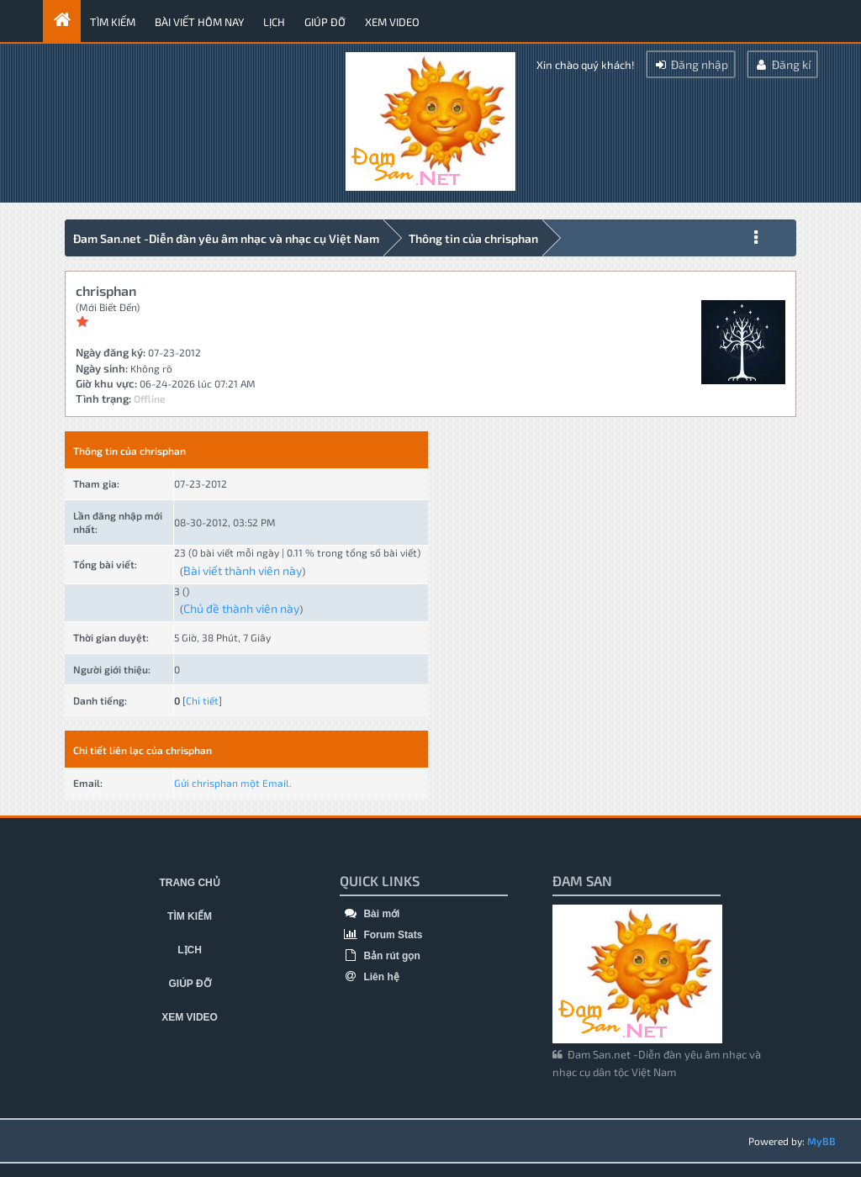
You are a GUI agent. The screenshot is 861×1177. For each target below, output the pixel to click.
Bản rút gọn (380, 956)
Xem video (392, 22)
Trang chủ (189, 883)
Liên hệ (369, 977)
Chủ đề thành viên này (241, 608)
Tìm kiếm (112, 22)
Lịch (274, 22)
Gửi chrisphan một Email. (233, 783)
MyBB (821, 1141)
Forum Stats (381, 935)
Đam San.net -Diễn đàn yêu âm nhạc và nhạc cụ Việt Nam (226, 238)
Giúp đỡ (325, 22)
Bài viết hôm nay (199, 22)
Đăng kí (782, 64)
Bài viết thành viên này (242, 570)
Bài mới (369, 914)
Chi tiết (202, 700)
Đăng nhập (690, 64)
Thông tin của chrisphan (473, 238)
